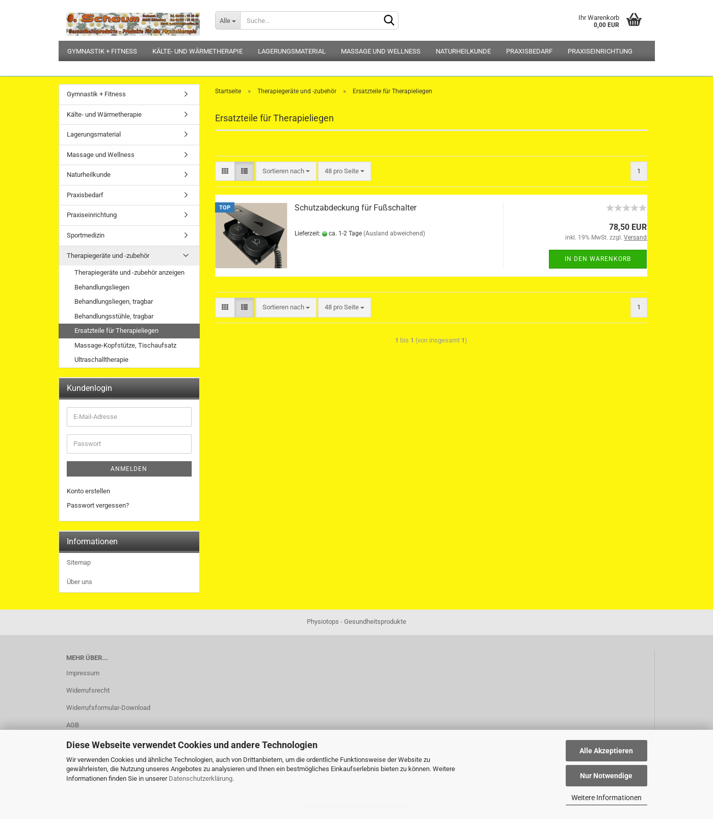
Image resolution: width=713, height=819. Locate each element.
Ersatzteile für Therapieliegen (116, 330)
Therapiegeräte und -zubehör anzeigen (129, 272)
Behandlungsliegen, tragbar (113, 301)
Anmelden (129, 468)
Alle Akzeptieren (606, 751)
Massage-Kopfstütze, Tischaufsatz (125, 345)
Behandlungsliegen (101, 287)
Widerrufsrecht (88, 690)
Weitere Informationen (606, 798)
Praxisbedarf (529, 51)
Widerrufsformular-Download (108, 707)
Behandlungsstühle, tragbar (113, 316)
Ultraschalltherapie (101, 359)
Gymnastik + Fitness (102, 51)
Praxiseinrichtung (600, 51)
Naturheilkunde (463, 51)
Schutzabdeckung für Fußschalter (355, 208)
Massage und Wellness (380, 51)
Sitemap (79, 562)
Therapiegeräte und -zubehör (108, 255)
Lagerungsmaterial (292, 51)
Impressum (82, 673)
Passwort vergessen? (98, 505)
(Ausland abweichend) (394, 233)
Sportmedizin (85, 235)
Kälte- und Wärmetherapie (197, 51)
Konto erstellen (88, 491)
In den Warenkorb (598, 258)
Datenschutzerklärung (200, 778)
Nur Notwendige (606, 776)
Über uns (79, 582)
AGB (72, 725)
